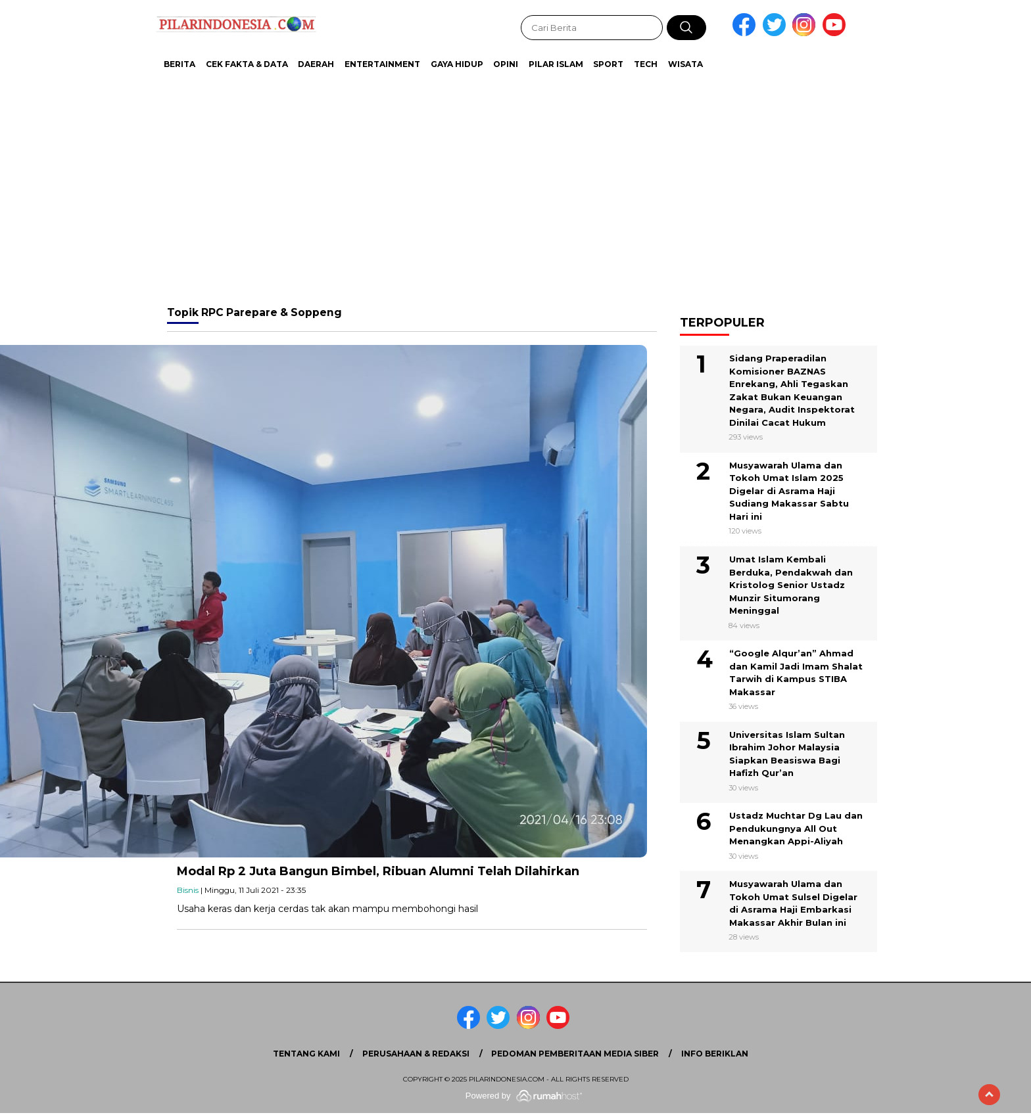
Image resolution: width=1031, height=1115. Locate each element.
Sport (608, 64)
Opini (505, 64)
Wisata (685, 64)
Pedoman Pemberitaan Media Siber (575, 1053)
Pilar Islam (556, 64)
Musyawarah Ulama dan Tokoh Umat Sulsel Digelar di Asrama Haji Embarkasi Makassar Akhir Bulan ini (793, 903)
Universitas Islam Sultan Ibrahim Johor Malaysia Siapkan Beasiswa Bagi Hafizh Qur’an (787, 754)
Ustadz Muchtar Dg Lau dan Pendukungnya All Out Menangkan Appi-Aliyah (796, 828)
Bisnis (188, 890)
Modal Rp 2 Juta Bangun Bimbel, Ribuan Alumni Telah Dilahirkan (378, 871)
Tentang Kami (306, 1053)
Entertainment (382, 64)
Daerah (316, 64)
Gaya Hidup (457, 64)
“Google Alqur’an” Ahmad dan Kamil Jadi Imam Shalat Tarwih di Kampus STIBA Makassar (796, 672)
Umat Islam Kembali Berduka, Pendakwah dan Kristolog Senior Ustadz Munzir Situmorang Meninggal (791, 585)
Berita (179, 64)
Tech (646, 64)
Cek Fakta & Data (247, 64)
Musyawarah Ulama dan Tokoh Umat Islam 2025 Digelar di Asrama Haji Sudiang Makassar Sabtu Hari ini (789, 491)
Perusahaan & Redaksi (415, 1053)
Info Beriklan (714, 1053)
